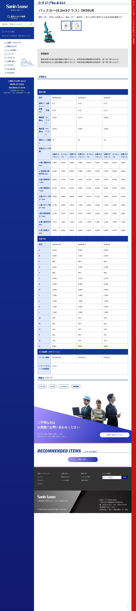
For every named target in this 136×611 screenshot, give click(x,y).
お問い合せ (11, 61)
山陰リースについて (14, 43)
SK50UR (107, 357)
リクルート (11, 58)
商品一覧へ (82, 459)
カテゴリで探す (9, 32)
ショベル (42, 386)
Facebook (11, 73)
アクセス (10, 65)
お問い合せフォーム (115, 435)
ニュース (10, 54)
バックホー (64, 386)
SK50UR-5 (82, 357)
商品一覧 (84, 473)
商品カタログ (12, 46)
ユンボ (52, 386)
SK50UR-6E (56, 357)
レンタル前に (12, 50)
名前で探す (84, 480)
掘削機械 (76, 386)
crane (54, 366)
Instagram (11, 69)
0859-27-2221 (17, 84)
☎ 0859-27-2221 (106, 505)
